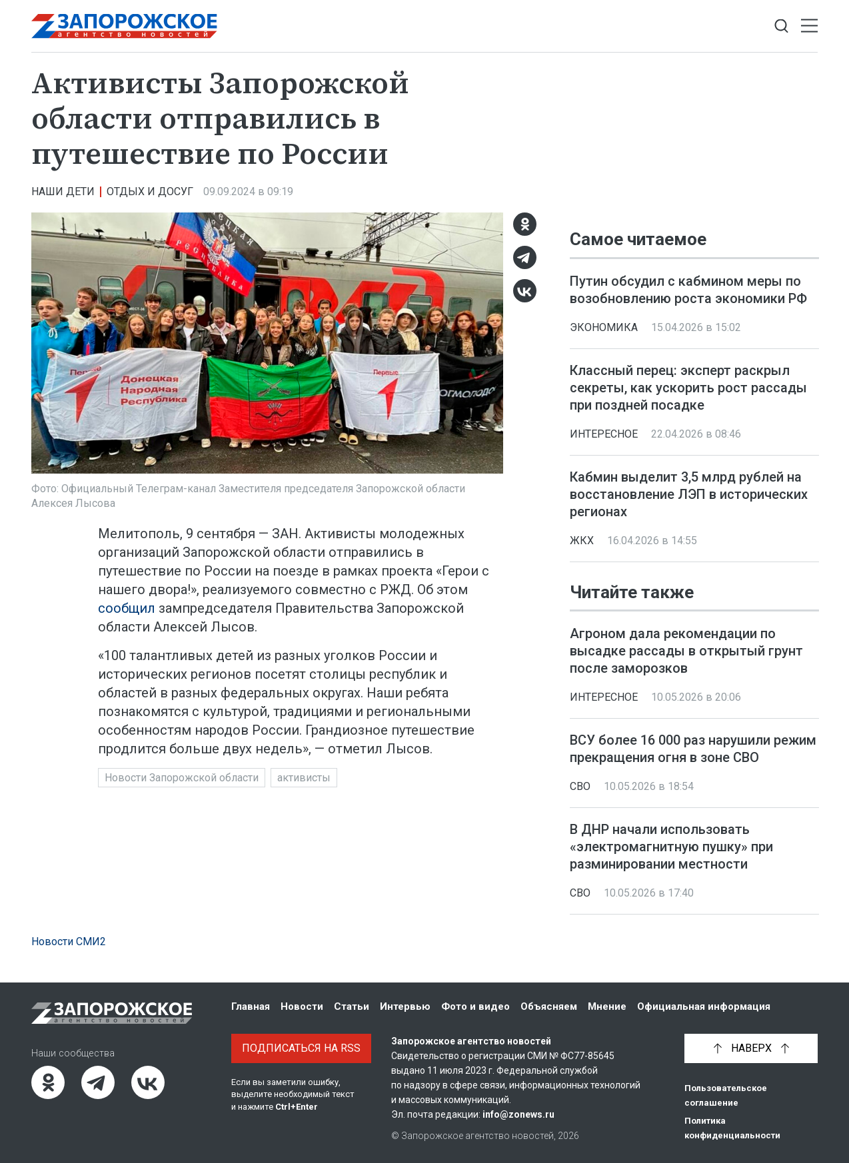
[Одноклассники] (524, 224)
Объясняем (548, 1006)
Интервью (405, 1006)
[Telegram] (524, 257)
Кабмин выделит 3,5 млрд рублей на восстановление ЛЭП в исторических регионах (689, 494)
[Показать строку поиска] (781, 26)
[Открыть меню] (809, 26)
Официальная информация (703, 1006)
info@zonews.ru (518, 1114)
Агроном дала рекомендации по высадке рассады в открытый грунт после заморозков (686, 650)
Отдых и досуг (150, 191)
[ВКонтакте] (524, 290)
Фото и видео (475, 1006)
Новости (302, 1006)
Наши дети (63, 191)
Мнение (607, 1006)
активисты (304, 777)
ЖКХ (582, 540)
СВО (580, 786)
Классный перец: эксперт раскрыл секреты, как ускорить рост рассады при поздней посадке (688, 387)
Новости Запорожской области (182, 777)
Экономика (604, 327)
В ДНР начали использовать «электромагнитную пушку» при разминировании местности (671, 846)
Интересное (604, 434)
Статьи (351, 1006)
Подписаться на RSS (301, 1048)
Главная (250, 1006)
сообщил (126, 608)
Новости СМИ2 (68, 941)
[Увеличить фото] (267, 342)
